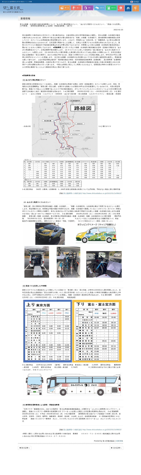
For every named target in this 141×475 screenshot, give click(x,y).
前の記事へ (25, 448)
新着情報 (119, 441)
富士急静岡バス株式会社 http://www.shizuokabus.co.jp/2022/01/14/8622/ (92, 193)
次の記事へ (117, 448)
